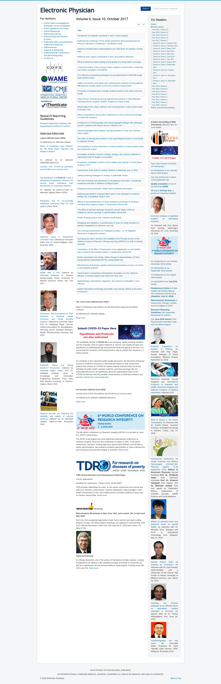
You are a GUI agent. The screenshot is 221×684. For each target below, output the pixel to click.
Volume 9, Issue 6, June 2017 (164, 56)
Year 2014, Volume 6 (159, 86)
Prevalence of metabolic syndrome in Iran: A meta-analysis (102, 36)
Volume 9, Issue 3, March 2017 (164, 48)
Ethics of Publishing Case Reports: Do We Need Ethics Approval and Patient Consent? (56, 149)
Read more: (124, 450)
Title (79, 30)
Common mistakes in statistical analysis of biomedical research (164, 218)
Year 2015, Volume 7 (159, 91)
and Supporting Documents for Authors (163, 312)
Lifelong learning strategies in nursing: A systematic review (102, 175)
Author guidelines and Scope (56, 28)
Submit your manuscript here (96, 377)
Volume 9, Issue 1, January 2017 (165, 43)
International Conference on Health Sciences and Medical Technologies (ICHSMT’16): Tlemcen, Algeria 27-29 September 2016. (164, 464)
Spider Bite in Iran (50, 273)
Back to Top (176, 678)
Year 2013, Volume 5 (159, 94)
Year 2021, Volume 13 (160, 29)
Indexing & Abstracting (53, 50)
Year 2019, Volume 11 (160, 35)
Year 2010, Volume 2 (159, 102)
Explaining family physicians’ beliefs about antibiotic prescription (104, 188)
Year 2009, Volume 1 (159, 105)
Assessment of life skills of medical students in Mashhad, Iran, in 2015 (107, 170)
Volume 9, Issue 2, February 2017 (165, 46)
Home (153, 24)
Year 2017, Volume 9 (159, 40)
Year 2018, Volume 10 (160, 38)
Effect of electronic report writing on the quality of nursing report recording (109, 62)
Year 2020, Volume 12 (160, 32)
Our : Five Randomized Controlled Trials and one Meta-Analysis (164, 322)
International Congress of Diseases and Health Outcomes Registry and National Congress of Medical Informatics (164, 387)
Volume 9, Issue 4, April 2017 (163, 51)
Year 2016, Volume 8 (159, 89)
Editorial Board (50, 47)
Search (146, 8)
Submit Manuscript (52, 31)
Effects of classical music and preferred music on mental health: (164, 524)
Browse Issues (157, 27)
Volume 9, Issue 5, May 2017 (163, 54)
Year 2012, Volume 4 (159, 97)
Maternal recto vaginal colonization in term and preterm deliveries (105, 57)
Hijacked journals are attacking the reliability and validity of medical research (56, 416)
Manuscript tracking (52, 34)
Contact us (48, 58)
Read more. (81, 318)
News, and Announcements (163, 107)
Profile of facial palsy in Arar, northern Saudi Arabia (99, 217)
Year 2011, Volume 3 (159, 99)
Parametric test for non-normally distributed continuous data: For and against (56, 203)
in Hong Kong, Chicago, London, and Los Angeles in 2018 (164, 303)
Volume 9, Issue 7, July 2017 (163, 59)
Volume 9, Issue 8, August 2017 (164, 62)
